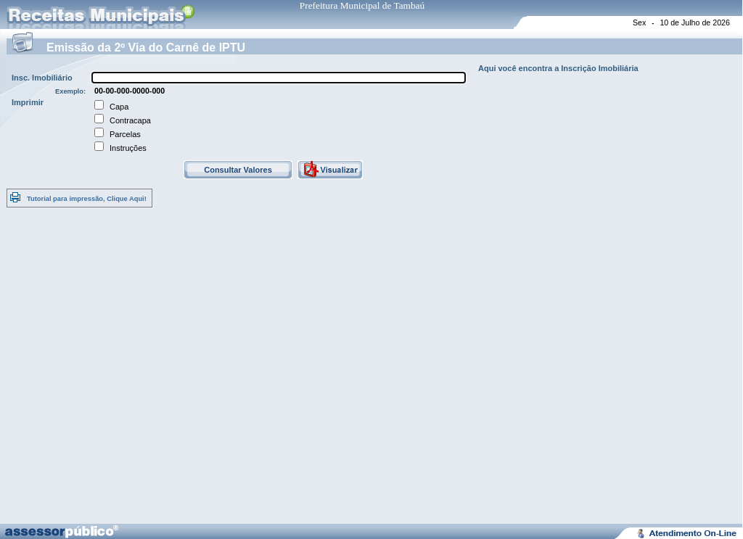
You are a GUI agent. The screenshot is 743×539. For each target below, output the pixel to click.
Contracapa (130, 120)
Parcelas (125, 134)
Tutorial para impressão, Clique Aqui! (87, 198)
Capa (119, 106)
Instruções (128, 148)
